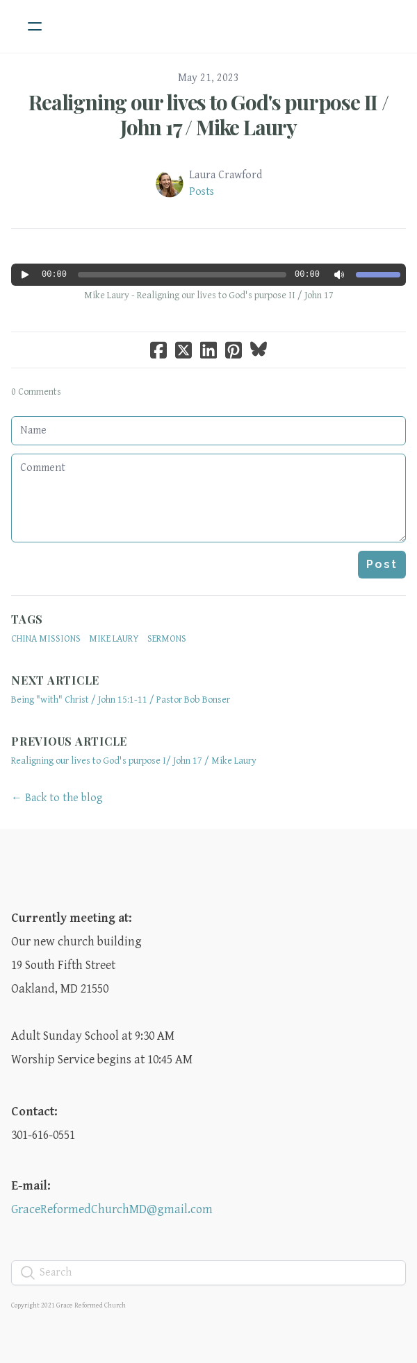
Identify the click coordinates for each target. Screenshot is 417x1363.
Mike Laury (114, 638)
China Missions (46, 638)
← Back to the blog (57, 798)
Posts (201, 191)
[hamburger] (35, 26)
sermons (166, 638)
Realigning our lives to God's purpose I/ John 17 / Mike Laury (133, 760)
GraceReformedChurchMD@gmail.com (112, 1209)
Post (382, 564)
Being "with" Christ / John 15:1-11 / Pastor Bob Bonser (120, 699)
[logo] (226, 26)
